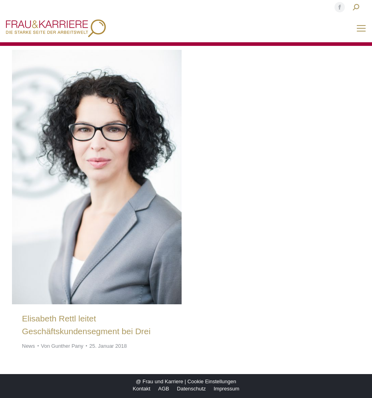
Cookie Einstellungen (212, 381)
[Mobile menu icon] (361, 28)
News (28, 346)
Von (62, 346)
